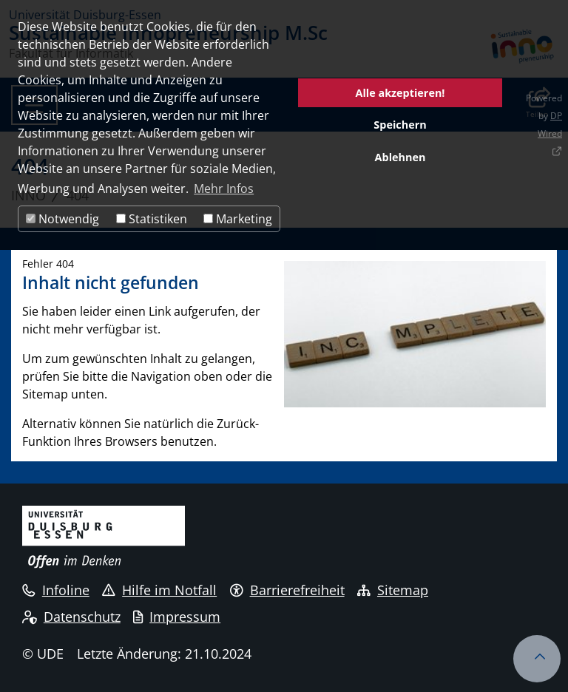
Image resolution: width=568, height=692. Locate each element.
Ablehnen (400, 157)
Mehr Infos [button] (224, 188)
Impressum (176, 616)
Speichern (399, 125)
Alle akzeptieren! (400, 93)
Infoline (55, 590)
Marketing (237, 219)
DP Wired (550, 124)
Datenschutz (71, 616)
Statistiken (151, 219)
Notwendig (62, 219)
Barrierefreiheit (287, 590)
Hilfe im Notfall (159, 590)
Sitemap (392, 590)
